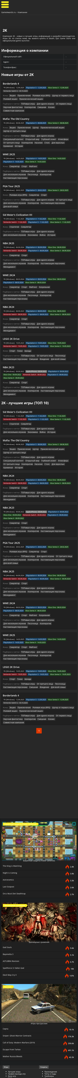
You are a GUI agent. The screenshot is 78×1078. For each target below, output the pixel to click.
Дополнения (50, 1049)
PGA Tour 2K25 (11, 174)
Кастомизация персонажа (37, 166)
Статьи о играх (51, 1031)
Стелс (15, 138)
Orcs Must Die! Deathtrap (15, 834)
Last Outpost (9, 827)
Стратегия (14, 214)
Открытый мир (9, 134)
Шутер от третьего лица (13, 126)
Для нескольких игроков (63, 162)
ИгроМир (48, 1065)
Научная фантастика (12, 106)
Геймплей (12, 1051)
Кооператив (28, 106)
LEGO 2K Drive (11, 313)
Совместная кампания (62, 106)
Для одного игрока (43, 103)
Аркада (27, 325)
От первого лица (60, 103)
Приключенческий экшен (29, 99)
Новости (48, 1029)
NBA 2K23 (8, 341)
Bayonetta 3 (9, 895)
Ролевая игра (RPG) (39, 95)
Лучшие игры (14, 1013)
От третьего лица (52, 134)
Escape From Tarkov (12, 990)
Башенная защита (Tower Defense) (39, 801)
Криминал (36, 138)
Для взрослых (24, 138)
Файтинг (31, 158)
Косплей (48, 1063)
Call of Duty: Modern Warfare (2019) (20, 983)
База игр (12, 1017)
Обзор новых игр (52, 1033)
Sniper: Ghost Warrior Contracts (18, 976)
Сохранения (50, 1019)
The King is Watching (13, 807)
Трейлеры (12, 1049)
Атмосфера (38, 134)
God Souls (7, 888)
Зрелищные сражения (39, 883)
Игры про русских (39, 964)
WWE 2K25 (9, 146)
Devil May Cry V (10, 916)
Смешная (38, 106)
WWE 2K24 (9, 257)
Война (17, 222)
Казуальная (42, 270)
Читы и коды (50, 1015)
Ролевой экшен (9, 99)
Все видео (12, 1047)
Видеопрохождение (17, 1054)
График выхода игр (17, 1015)
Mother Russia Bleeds (13, 997)
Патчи (47, 1051)
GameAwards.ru (8, 12)
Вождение (41, 333)
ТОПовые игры (27, 103)
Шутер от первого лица (58, 95)
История (46, 138)
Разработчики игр (16, 1021)
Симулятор (14, 158)
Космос (47, 106)
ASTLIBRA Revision (12, 902)
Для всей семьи (9, 194)
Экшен (12, 95)
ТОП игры (12, 1019)
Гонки (19, 325)
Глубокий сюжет (25, 134)
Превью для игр (51, 1035)
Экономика (8, 222)
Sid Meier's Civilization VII (17, 202)
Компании (22, 12)
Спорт (23, 158)
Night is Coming (10, 814)
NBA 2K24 (8, 285)
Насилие (7, 138)
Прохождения (50, 1013)
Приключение (23, 95)
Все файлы (49, 1047)
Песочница (8, 166)
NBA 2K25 (8, 230)
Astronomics (9, 820)
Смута (6, 969)
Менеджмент (44, 250)
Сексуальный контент (62, 131)
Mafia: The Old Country (16, 114)
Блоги (47, 1061)
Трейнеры (49, 1017)
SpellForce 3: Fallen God (14, 909)
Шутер (33, 123)
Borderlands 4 (11, 83)
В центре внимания (53, 1038)
